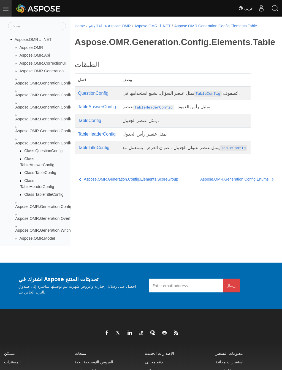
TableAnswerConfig (97, 106)
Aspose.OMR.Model (37, 238)
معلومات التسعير (229, 353)
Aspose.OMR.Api (35, 55)
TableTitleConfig (93, 147)
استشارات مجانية (229, 361)
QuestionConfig (93, 93)
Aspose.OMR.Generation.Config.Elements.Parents (60, 119)
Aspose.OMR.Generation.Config (43, 83)
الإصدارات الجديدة (159, 353)
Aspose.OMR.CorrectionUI (43, 63)
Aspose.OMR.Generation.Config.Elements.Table (58, 143)
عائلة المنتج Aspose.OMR (110, 26)
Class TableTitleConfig (43, 194)
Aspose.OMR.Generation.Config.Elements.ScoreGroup (63, 131)
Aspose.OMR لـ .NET (33, 39)
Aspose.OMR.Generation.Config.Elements (52, 95)
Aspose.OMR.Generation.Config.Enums (50, 206)
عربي (245, 8)
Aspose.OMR (31, 47)
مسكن (9, 353)
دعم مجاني (154, 361)
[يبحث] (37, 26)
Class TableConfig (40, 172)
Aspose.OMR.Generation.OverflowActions (52, 218)
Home (80, 26)
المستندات (12, 361)
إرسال (231, 285)
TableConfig (89, 120)
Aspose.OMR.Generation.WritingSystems (51, 230)
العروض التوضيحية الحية (94, 361)
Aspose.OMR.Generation (42, 71)
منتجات (80, 353)
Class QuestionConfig (43, 151)
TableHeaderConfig (97, 134)
